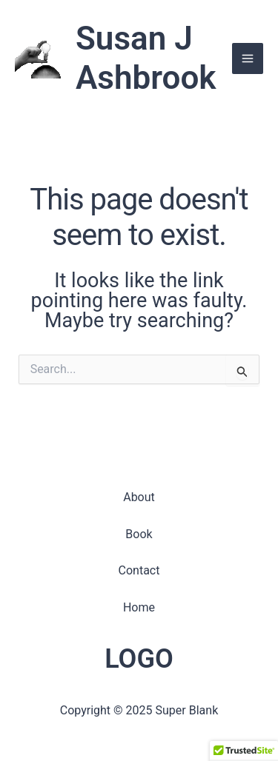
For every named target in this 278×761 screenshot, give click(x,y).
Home (139, 607)
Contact (139, 570)
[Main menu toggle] (247, 58)
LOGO (139, 658)
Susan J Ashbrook (146, 58)
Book (138, 534)
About (139, 497)
